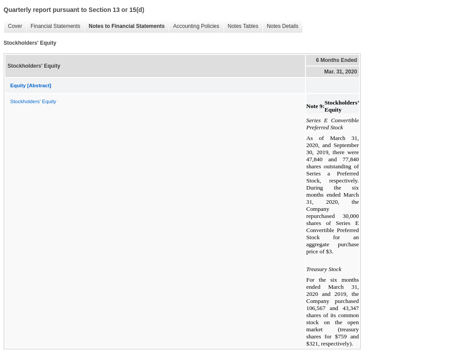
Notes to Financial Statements (124, 26)
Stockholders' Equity (33, 101)
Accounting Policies (193, 26)
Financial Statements (53, 26)
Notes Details (280, 26)
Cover (13, 26)
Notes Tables (240, 26)
